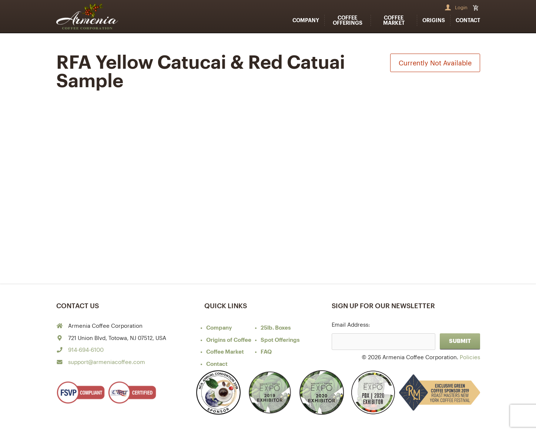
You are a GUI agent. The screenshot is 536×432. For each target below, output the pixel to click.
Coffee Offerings (347, 20)
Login (461, 7)
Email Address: (351, 325)
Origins (433, 20)
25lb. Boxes (276, 328)
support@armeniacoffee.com (106, 362)
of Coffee (228, 340)
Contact (468, 20)
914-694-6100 (86, 350)
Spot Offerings (280, 340)
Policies (470, 357)
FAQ (266, 352)
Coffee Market (394, 20)
